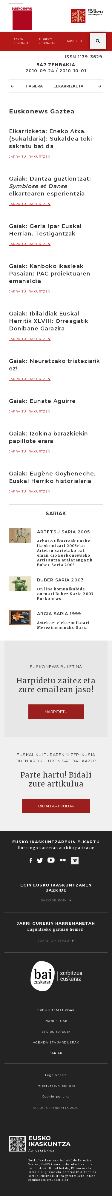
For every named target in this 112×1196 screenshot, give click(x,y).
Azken (20, 41)
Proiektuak (56, 1021)
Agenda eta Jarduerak (56, 1042)
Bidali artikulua (56, 806)
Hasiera (34, 86)
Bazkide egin (56, 900)
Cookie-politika (56, 1096)
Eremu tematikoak (56, 1010)
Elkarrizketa (68, 86)
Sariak (56, 1053)
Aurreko (47, 41)
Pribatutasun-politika (56, 1086)
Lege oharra (56, 1075)
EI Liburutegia (56, 1032)
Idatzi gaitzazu (56, 941)
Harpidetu (74, 41)
